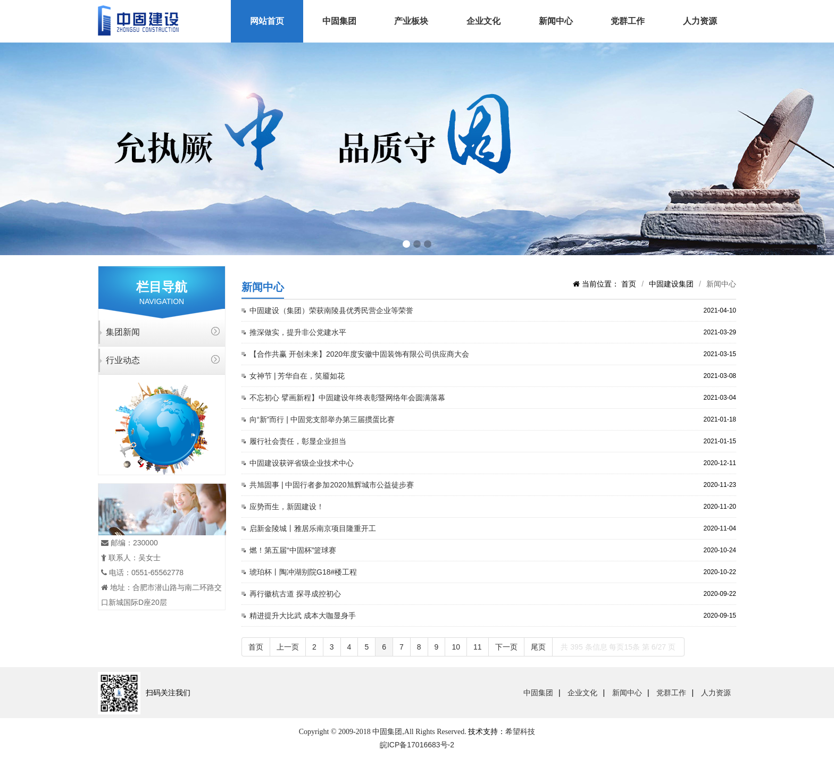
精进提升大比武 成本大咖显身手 (302, 615)
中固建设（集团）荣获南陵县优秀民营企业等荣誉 (331, 310)
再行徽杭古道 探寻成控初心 (295, 593)
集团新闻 (123, 331)
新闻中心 (556, 21)
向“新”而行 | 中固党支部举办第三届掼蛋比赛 (322, 419)
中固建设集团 (671, 284)
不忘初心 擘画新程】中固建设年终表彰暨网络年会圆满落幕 (347, 397)
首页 (628, 284)
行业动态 (123, 360)
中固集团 (339, 21)
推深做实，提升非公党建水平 (297, 332)
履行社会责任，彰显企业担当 (297, 441)
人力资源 (700, 21)
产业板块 (411, 21)
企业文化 (483, 21)
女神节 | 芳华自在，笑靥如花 (297, 376)
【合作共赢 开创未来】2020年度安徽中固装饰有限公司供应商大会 (359, 354)
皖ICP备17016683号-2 (417, 744)
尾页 (538, 647)
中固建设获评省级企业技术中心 (301, 463)
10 (456, 647)
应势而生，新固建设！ (286, 506)
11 (477, 647)
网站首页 (267, 21)
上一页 (288, 647)
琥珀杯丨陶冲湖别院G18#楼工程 (303, 572)
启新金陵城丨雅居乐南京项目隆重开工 (312, 528)
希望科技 (520, 731)
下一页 (506, 647)
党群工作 (628, 21)
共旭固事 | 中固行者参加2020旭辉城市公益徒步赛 (331, 485)
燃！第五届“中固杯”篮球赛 (292, 550)
